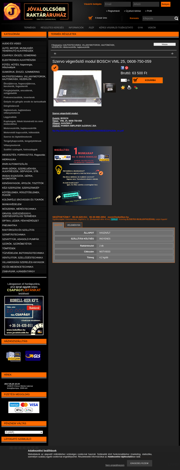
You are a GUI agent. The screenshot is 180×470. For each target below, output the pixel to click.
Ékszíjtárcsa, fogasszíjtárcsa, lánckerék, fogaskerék (20, 85)
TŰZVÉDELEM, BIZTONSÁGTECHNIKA (23, 253)
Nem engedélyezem (115, 465)
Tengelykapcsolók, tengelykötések (22, 141)
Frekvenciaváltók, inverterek (19, 97)
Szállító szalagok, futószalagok (21, 149)
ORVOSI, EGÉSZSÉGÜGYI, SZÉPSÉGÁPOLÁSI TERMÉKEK (19, 214)
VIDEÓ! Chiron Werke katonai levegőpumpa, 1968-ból (20, 387)
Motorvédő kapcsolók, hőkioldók (22, 132)
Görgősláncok (11, 106)
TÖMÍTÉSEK (9, 248)
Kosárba (150, 80)
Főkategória (57, 45)
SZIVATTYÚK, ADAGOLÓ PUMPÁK (20, 239)
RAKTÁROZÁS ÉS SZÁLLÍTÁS (18, 230)
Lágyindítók (10, 117)
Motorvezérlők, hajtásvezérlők (20, 128)
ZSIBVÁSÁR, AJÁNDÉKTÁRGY (18, 271)
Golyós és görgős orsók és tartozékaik (25, 101)
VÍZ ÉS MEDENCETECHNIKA (18, 266)
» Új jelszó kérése (132, 11)
